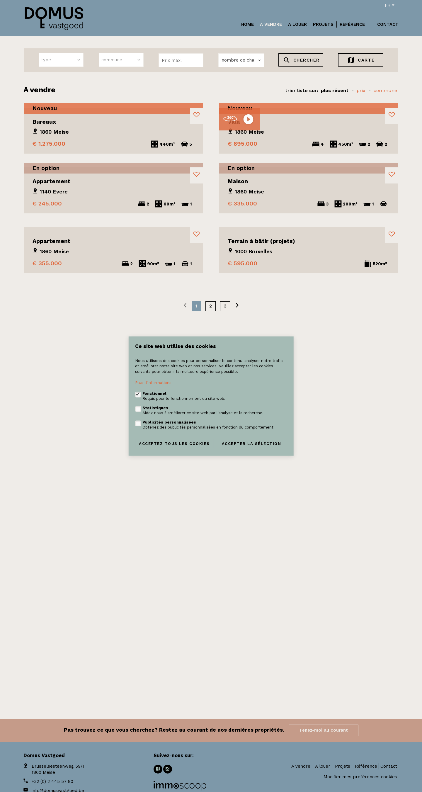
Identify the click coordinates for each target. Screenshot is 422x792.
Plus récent (334, 90)
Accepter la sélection (251, 443)
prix (361, 90)
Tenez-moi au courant (323, 730)
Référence (352, 24)
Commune (385, 90)
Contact (388, 24)
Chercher (301, 61)
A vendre (271, 24)
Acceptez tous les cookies (174, 443)
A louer (297, 24)
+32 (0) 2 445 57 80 (52, 781)
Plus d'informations (153, 382)
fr (389, 5)
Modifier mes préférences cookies (360, 776)
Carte (361, 61)
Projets (323, 24)
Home (247, 24)
